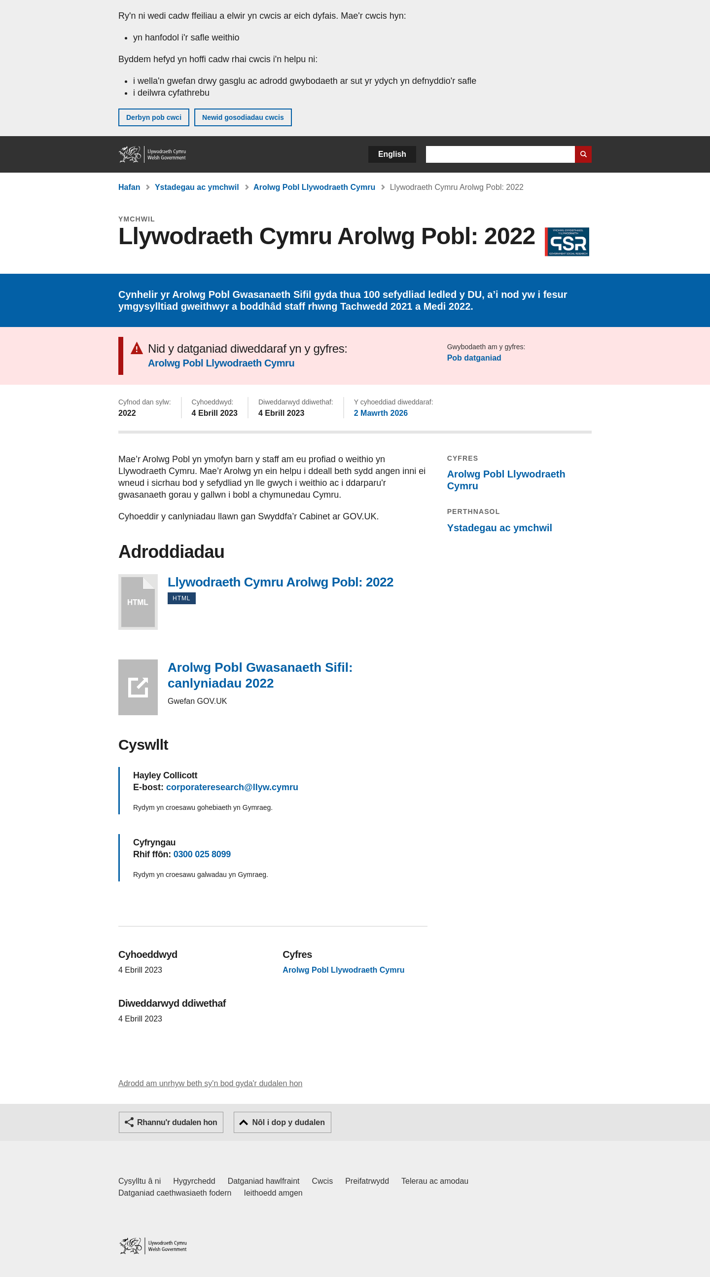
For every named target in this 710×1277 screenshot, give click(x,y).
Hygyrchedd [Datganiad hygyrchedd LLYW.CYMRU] (194, 1181)
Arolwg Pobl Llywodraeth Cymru (314, 187)
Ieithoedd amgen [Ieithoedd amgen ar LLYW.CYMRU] (273, 1193)
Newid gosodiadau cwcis (243, 117)
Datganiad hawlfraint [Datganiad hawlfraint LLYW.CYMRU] (264, 1181)
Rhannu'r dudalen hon (177, 1122)
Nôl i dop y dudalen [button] (288, 1122)
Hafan (129, 187)
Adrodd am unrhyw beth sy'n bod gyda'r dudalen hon (210, 1083)
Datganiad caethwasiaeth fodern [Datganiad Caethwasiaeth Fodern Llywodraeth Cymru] (175, 1193)
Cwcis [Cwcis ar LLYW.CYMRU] (322, 1181)
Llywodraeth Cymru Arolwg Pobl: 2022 (138, 602)
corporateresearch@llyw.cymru (232, 787)
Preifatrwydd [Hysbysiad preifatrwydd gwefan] (367, 1181)
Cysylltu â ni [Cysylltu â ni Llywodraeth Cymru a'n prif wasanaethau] (139, 1181)
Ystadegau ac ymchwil (197, 187)
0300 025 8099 (202, 854)
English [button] (392, 154)
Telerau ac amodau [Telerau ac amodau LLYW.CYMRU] (434, 1181)
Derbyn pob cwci (153, 117)
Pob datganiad (474, 358)
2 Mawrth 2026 (381, 413)
